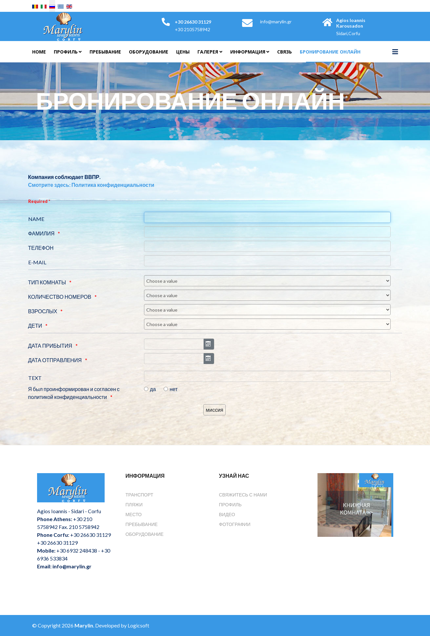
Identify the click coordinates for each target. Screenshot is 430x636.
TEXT (35, 378)
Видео (227, 514)
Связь (284, 52)
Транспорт (140, 494)
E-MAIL (37, 262)
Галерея (207, 52)
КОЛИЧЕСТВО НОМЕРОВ (60, 297)
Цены (183, 52)
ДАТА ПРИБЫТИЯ (50, 345)
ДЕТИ (35, 325)
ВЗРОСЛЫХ (42, 311)
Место (134, 514)
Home (39, 52)
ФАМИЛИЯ (41, 233)
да (153, 389)
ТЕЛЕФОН (41, 248)
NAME (36, 219)
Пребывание (105, 52)
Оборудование (148, 52)
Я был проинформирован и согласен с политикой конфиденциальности (74, 393)
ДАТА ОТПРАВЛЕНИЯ (55, 360)
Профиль (66, 52)
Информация (247, 52)
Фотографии (235, 524)
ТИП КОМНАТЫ (47, 282)
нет (174, 389)
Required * (39, 201)
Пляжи (134, 504)
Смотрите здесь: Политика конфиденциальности (91, 185)
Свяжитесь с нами (243, 494)
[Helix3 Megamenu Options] (395, 51)
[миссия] (214, 409)
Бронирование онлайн (330, 52)
